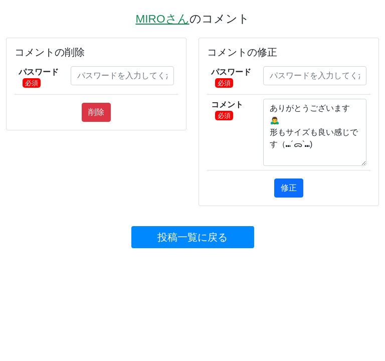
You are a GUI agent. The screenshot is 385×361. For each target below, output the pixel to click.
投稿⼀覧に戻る (192, 237)
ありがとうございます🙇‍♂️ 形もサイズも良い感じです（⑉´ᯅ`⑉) (314, 132)
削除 (96, 112)
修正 (289, 188)
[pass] (122, 75)
